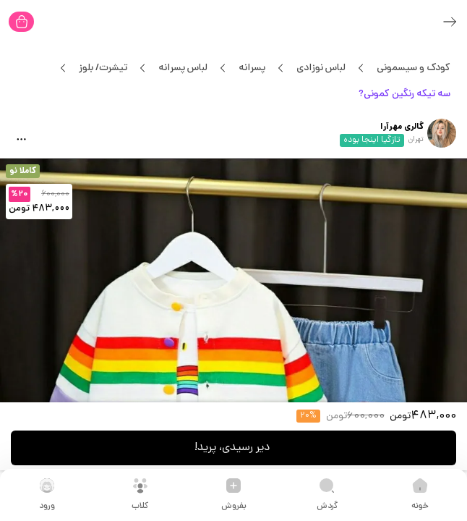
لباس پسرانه (183, 68)
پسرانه (251, 68)
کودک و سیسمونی (413, 68)
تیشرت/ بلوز (102, 68)
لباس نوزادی (321, 68)
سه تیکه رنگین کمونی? (404, 94)
